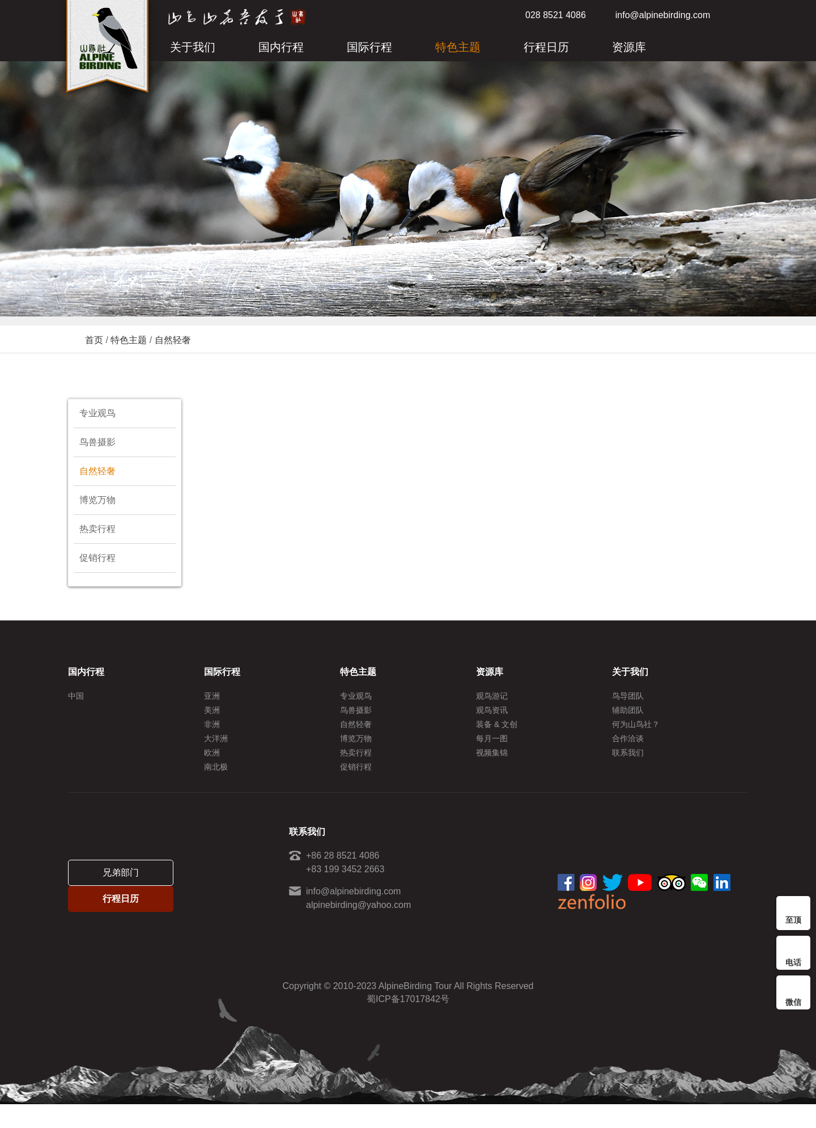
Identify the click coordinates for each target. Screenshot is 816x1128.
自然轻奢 (173, 340)
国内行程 (281, 47)
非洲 (212, 732)
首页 (94, 340)
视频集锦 (492, 768)
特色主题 (458, 47)
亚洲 (212, 695)
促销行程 (97, 558)
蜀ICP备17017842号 (408, 1023)
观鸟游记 (492, 695)
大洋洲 (216, 750)
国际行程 (369, 47)
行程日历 (546, 47)
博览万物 (97, 500)
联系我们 (628, 768)
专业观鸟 (97, 413)
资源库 (629, 47)
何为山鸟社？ (636, 732)
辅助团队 (628, 714)
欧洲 (212, 768)
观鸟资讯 (492, 714)
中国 (76, 695)
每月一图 (492, 750)
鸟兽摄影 (97, 442)
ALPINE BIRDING (108, 50)
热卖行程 (97, 529)
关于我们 (192, 47)
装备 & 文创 (496, 732)
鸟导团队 (628, 695)
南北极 (216, 786)
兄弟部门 (121, 888)
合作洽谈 (628, 750)
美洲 (212, 714)
